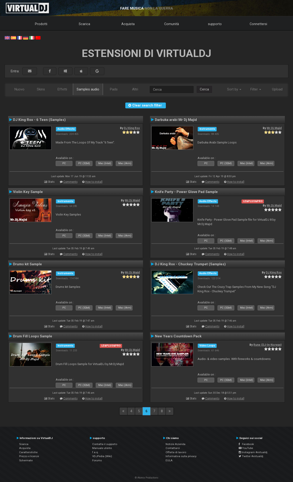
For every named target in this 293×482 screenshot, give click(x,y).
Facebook (246, 444)
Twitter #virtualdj (251, 456)
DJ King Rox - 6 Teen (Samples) (39, 120)
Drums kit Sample (27, 264)
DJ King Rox (132, 128)
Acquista (128, 24)
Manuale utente (102, 448)
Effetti (62, 89)
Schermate (26, 460)
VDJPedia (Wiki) (102, 456)
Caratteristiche (28, 452)
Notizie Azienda (175, 444)
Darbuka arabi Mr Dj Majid (176, 120)
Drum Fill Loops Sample (32, 336)
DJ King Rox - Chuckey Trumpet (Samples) (190, 264)
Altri (135, 89)
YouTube (246, 448)
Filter (255, 89)
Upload (277, 89)
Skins (41, 89)
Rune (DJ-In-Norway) (267, 344)
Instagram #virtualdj (253, 452)
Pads (114, 89)
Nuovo (19, 89)
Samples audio (88, 89)
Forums (97, 460)
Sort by (234, 89)
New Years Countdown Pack (178, 336)
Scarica (84, 24)
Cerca (204, 89)
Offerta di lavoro (176, 452)
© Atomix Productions (146, 477)
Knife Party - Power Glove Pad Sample (186, 192)
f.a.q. (95, 452)
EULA (169, 460)
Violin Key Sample (28, 192)
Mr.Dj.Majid (274, 128)
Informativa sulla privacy (181, 456)
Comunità (171, 24)
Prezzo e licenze (29, 456)
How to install (93, 181)
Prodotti (41, 24)
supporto (215, 24)
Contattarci (173, 448)
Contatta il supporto (104, 444)
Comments (70, 181)
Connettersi (258, 24)
